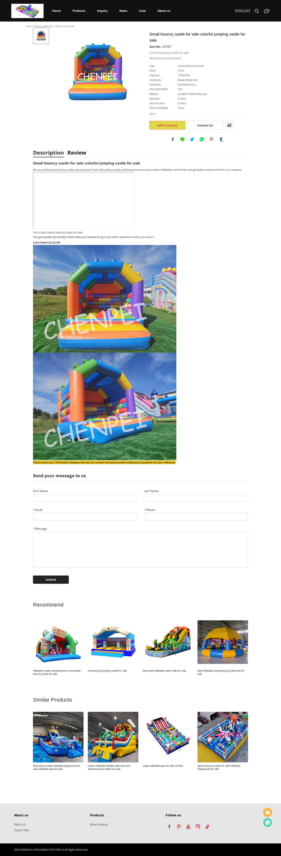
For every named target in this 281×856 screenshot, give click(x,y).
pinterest (211, 139)
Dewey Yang (267, 822)
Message (40, 529)
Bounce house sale (65, 26)
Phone (149, 510)
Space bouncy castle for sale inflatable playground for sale (218, 767)
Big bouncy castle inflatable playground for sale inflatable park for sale (56, 767)
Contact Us (205, 125)
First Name (40, 491)
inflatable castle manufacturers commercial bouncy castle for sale (56, 672)
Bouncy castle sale (44, 26)
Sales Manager (267, 812)
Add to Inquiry (167, 125)
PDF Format (229, 125)
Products (79, 11)
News (123, 11)
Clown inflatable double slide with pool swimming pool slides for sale (109, 767)
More (152, 113)
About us (164, 11)
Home (56, 11)
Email (37, 510)
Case (142, 11)
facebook (172, 139)
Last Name (151, 491)
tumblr (221, 139)
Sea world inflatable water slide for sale (164, 670)
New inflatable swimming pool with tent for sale (220, 672)
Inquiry (102, 11)
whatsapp (201, 139)
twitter (192, 139)
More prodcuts (99, 824)
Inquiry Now (21, 830)
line (182, 139)
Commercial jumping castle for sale (107, 670)
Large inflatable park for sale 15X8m (163, 765)
